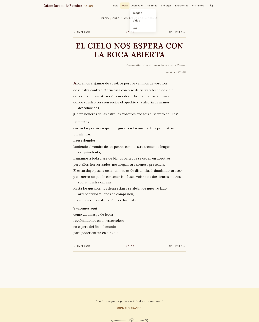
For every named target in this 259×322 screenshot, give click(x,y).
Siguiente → (177, 32)
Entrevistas (181, 5)
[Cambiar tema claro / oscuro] (211, 5)
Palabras (152, 5)
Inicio (115, 5)
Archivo (137, 5)
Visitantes (198, 5)
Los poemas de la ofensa (140, 18)
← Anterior (81, 32)
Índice (129, 32)
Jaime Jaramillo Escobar (68, 5)
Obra (125, 5)
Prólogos (166, 5)
